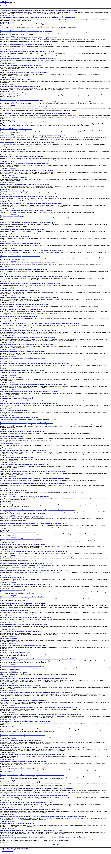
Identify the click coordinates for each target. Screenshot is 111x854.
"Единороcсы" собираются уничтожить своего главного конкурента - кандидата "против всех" (33, 483)
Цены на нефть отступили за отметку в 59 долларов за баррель (22, 666)
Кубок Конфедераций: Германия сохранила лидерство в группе (22, 517)
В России (13, 42)
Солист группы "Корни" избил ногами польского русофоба (20, 243)
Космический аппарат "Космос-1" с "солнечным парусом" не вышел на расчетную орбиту (31, 830)
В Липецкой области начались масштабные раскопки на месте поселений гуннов (28, 223)
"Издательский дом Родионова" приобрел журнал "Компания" (22, 122)
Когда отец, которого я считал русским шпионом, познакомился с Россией (26, 210)
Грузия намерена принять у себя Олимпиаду (15, 236)
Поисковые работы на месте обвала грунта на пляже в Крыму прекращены (26, 31)
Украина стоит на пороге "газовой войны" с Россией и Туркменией (23, 700)
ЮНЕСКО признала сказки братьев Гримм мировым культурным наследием (26, 344)
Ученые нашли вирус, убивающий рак (13, 149)
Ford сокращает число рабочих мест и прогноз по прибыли (20, 631)
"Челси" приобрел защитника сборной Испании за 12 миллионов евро (24, 464)
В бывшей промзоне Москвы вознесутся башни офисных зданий (22, 544)
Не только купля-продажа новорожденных (15, 652)
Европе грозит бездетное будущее (12, 216)
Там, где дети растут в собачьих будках (14, 191)
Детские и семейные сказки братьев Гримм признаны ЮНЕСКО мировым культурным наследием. (28, 419)
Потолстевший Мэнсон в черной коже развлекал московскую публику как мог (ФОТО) (29, 297)
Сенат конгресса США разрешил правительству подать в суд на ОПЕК (24, 163)
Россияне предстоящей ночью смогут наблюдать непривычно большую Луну (27, 142)
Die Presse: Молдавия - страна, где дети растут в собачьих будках (23, 24)
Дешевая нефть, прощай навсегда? (12, 590)
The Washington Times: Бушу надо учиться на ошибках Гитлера (22, 229)
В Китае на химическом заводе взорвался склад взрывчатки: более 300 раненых (28, 337)
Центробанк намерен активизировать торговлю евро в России (22, 370)
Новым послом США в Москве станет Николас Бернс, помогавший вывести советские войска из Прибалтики (38, 659)
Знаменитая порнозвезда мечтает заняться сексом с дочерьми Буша (24, 72)
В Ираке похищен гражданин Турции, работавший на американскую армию (26, 802)
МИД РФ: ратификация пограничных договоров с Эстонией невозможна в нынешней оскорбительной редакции (39, 557)
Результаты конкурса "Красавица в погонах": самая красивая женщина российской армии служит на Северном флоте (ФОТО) (43, 816)
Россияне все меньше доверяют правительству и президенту (21, 100)
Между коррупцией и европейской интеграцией (16, 398)
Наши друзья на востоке (8, 638)
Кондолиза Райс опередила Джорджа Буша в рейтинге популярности (24, 450)
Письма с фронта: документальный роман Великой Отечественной (23, 761)
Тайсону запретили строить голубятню (13, 177)
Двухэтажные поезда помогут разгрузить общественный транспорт (23, 358)
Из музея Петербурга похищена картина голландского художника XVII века (26, 564)
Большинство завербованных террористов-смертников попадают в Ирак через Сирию (30, 283)
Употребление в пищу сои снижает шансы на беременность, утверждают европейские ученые (32, 136)
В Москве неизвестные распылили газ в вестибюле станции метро (23, 624)
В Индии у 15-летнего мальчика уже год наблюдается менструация (23, 645)
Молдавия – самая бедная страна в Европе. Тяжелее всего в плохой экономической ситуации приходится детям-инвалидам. (36, 193)
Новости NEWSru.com (7, 851)
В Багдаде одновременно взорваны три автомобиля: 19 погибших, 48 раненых (27, 44)
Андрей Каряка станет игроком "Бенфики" (15, 93)
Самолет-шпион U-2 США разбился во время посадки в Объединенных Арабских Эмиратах (32, 250)
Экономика (13, 168)
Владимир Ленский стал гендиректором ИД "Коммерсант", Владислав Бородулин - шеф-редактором (35, 363)
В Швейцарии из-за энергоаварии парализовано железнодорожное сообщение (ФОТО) (30, 58)
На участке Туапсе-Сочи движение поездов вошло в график (21, 782)
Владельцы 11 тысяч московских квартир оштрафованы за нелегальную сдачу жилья (30, 263)
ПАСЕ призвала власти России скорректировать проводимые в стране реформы (28, 38)
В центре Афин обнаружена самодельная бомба (17, 823)
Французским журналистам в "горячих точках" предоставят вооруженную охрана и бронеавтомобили (35, 113)
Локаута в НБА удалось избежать (11, 377)
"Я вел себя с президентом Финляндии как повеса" (18, 532)
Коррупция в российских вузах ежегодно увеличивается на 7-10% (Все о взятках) (28, 330)
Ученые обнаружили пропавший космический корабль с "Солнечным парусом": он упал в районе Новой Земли (39, 707)
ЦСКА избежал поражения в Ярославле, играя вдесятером (20, 65)
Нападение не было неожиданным (12, 577)
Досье (7, 848)
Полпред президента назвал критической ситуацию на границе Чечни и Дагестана (28, 403)
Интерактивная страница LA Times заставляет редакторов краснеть (23, 269)
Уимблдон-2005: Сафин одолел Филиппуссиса (16, 129)
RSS (22, 848)
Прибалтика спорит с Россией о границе (14, 673)
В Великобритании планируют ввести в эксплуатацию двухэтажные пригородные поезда (31, 203)
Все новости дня (5, 5)
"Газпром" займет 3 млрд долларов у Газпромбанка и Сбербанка (22, 597)
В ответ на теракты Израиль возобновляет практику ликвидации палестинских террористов (32, 754)
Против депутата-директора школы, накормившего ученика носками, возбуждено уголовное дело (34, 678)
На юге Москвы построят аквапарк (12, 437)
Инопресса (13, 194)
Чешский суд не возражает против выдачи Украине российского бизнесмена (26, 423)
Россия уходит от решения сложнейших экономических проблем (22, 735)
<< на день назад (5, 844)
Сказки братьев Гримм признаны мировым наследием (19, 417)
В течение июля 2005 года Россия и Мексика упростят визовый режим (24, 496)
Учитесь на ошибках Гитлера (10, 443)
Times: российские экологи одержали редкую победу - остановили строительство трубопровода (33, 551)
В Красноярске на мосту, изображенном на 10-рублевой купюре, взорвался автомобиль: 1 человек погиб (36, 789)
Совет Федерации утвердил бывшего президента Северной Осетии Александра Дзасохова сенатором (35, 276)
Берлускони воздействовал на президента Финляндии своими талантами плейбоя (29, 391)
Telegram (26, 848)
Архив (11, 848)
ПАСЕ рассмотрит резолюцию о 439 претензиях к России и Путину (23, 604)
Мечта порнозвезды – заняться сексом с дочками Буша (19, 290)
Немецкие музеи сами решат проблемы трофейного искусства (21, 156)
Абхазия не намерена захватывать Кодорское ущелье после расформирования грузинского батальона (36, 692)
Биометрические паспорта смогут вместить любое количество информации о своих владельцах (33, 523)
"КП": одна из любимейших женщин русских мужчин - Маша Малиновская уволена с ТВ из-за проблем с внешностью (40, 714)
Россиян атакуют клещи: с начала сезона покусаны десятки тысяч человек (26, 617)
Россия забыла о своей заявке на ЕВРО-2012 (15, 410)
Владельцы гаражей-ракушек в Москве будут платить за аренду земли (24, 184)
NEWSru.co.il (4, 849)
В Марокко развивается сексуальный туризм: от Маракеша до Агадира (24, 304)
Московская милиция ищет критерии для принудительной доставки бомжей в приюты (30, 196)
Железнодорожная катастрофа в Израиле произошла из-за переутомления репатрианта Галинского (34, 795)
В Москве (10, 849)
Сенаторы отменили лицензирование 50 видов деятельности (21, 310)
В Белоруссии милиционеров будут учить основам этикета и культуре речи (26, 170)
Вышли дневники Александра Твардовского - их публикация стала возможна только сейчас (32, 775)
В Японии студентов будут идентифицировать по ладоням (20, 86)
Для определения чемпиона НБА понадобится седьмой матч (21, 539)
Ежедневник (17, 848)
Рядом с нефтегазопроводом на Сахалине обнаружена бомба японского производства (30, 809)
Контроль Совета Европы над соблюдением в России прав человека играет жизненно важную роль (35, 478)
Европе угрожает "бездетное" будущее (13, 490)
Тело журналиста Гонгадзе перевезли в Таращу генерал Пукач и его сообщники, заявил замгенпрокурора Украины (40, 323)
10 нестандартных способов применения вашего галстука (20, 256)
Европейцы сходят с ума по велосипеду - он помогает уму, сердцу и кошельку (27, 51)
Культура (13, 161)
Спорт (12, 70)
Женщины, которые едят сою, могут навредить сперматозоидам (22, 351)
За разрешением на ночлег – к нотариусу (14, 610)
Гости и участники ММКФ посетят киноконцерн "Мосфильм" (21, 740)
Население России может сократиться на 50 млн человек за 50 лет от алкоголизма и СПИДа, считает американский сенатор (43, 837)
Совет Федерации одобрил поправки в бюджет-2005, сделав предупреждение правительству (32, 471)
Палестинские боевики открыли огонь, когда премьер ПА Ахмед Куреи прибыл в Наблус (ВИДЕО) (34, 570)
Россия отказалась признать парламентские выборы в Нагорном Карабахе (26, 107)
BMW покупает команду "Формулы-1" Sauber (15, 79)
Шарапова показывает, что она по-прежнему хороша (18, 316)
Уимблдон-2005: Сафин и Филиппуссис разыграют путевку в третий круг (25, 584)
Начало (3, 848)
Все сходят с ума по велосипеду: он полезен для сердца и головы (23, 431)
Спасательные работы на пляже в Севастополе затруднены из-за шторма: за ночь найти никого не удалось (37, 728)
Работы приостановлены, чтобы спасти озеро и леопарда (20, 685)
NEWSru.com (6, 2)
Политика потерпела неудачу (10, 503)
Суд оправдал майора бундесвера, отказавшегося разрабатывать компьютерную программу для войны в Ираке (39, 10)
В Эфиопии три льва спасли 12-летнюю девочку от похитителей (22, 768)
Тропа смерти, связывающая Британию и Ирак (16, 457)
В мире (12, 15)
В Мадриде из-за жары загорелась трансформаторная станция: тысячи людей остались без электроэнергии (37, 17)
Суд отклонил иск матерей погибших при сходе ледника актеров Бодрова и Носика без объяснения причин (37, 510)
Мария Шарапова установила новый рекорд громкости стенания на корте (25, 721)
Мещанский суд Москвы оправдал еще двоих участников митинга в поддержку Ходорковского (33, 384)
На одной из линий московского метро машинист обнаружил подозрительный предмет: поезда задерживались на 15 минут (43, 747)
